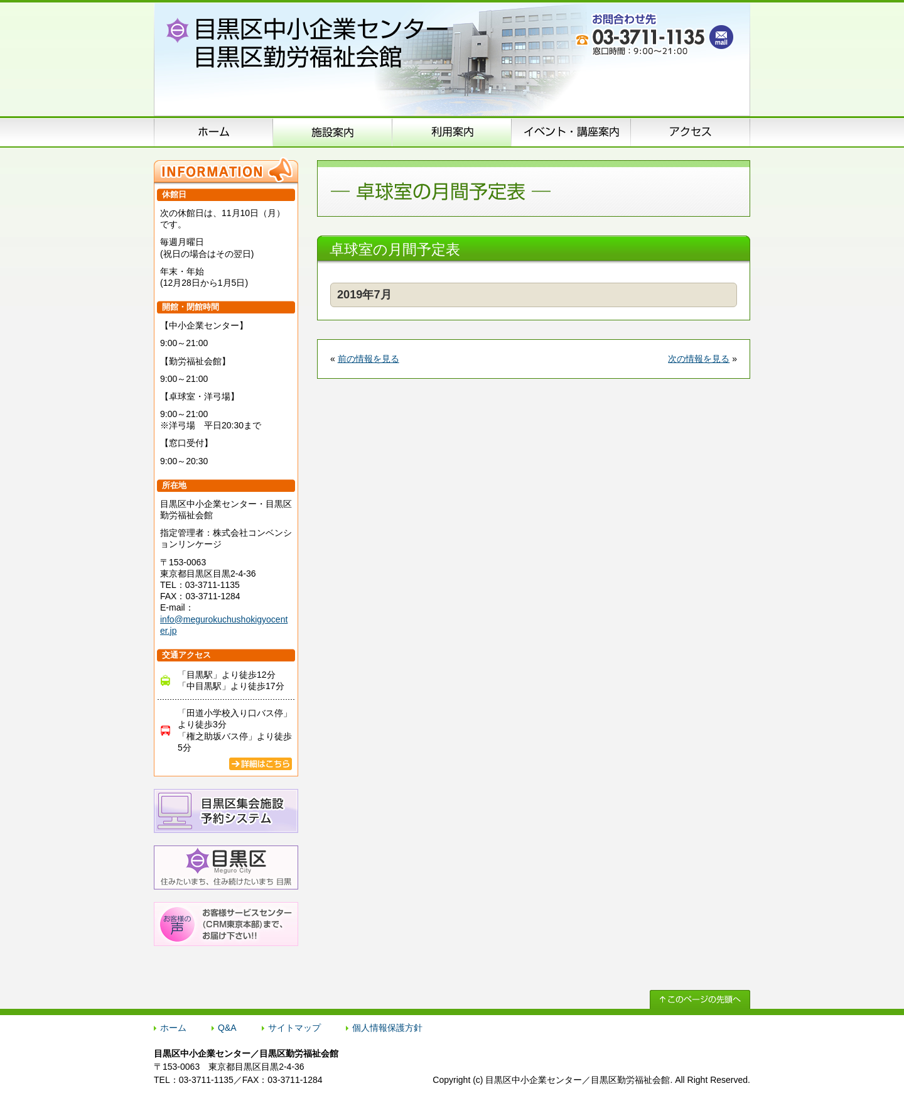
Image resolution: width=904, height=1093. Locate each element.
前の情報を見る (368, 359)
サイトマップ (294, 1028)
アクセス (690, 132)
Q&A (227, 1028)
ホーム (213, 132)
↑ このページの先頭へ (700, 999)
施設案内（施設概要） (332, 132)
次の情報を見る (698, 359)
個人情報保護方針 (387, 1028)
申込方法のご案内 (452, 132)
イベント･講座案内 (571, 132)
